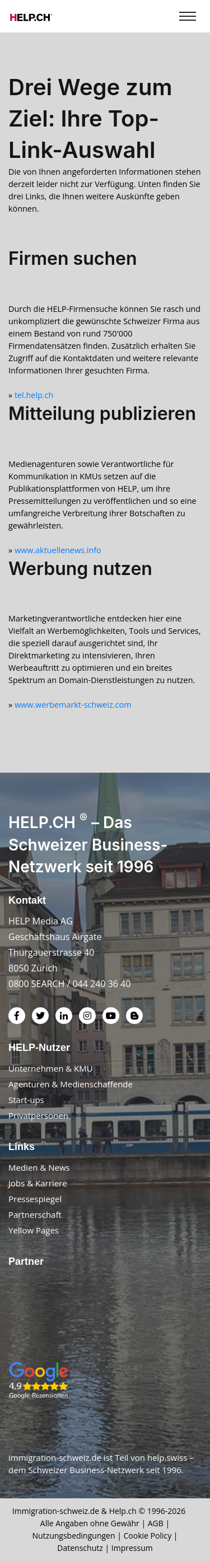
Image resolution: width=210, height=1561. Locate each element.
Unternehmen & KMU (50, 1068)
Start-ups (26, 1099)
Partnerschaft (35, 1214)
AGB (156, 1523)
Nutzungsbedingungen (73, 1535)
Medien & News (39, 1167)
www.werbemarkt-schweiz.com (73, 704)
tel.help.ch (34, 395)
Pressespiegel (35, 1198)
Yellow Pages (33, 1230)
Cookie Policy (148, 1535)
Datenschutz (79, 1548)
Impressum (132, 1548)
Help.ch (123, 1511)
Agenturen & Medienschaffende (70, 1084)
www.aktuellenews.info (58, 550)
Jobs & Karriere (37, 1183)
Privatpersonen (38, 1115)
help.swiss (167, 1457)
